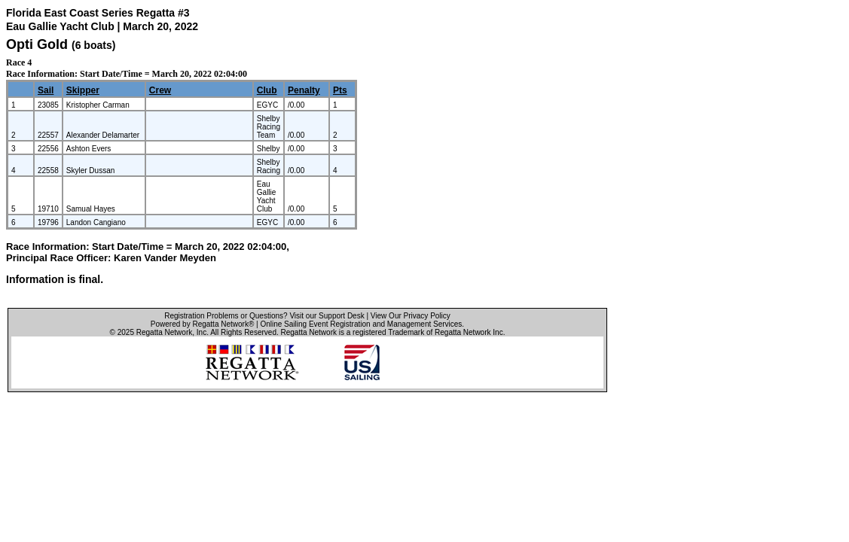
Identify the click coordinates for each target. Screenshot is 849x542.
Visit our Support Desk (326, 316)
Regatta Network (164, 332)
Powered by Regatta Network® (202, 324)
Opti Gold (37, 44)
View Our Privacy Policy (410, 316)
